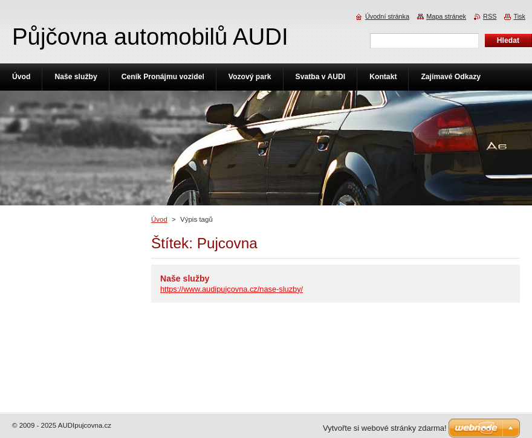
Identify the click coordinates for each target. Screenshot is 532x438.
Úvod (159, 219)
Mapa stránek (446, 16)
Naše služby (184, 278)
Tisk (519, 16)
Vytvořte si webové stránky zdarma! (385, 428)
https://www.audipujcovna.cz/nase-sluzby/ (231, 289)
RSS (489, 16)
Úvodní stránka (387, 16)
